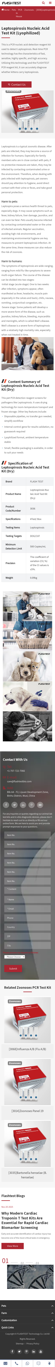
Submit (13, 968)
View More (12, 1246)
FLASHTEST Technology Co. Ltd (32, 1333)
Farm (4, 1313)
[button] (11, 1260)
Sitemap (20, 1343)
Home (7, 9)
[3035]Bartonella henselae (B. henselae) (27, 1175)
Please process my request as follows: (20, 952)
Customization (9, 1320)
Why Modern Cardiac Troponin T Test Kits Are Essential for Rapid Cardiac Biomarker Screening (24, 1220)
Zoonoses (29, 9)
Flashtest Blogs (13, 1195)
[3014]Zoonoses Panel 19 (27, 1111)
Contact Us (16, 84)
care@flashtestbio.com (19, 781)
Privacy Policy (32, 1343)
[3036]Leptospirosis (45, 9)
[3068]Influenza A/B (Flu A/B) (27, 1049)
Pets (14, 9)
